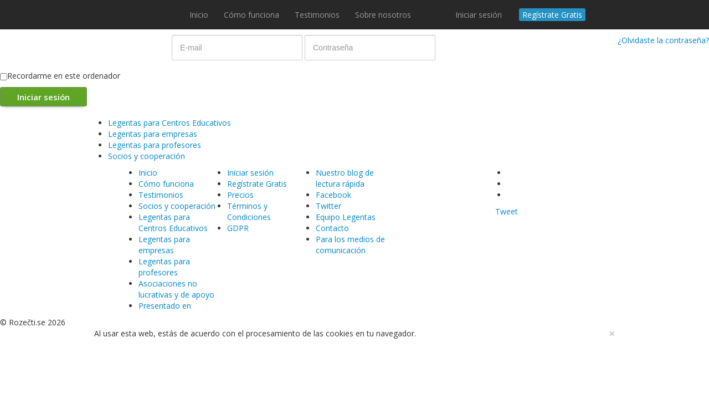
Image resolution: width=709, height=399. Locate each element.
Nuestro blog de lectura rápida (345, 178)
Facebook (333, 195)
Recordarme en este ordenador (60, 75)
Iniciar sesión (478, 14)
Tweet (506, 211)
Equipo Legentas (346, 217)
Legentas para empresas (152, 134)
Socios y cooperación (146, 156)
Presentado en (164, 305)
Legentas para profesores (154, 145)
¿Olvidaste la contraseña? (663, 40)
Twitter (328, 206)
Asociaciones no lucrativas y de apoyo (176, 289)
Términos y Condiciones (249, 211)
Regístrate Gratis (552, 14)
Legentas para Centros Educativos (169, 122)
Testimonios (317, 14)
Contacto (332, 228)
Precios (240, 195)
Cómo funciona (251, 14)
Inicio (198, 14)
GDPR (238, 228)
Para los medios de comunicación (350, 244)
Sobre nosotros (383, 14)
